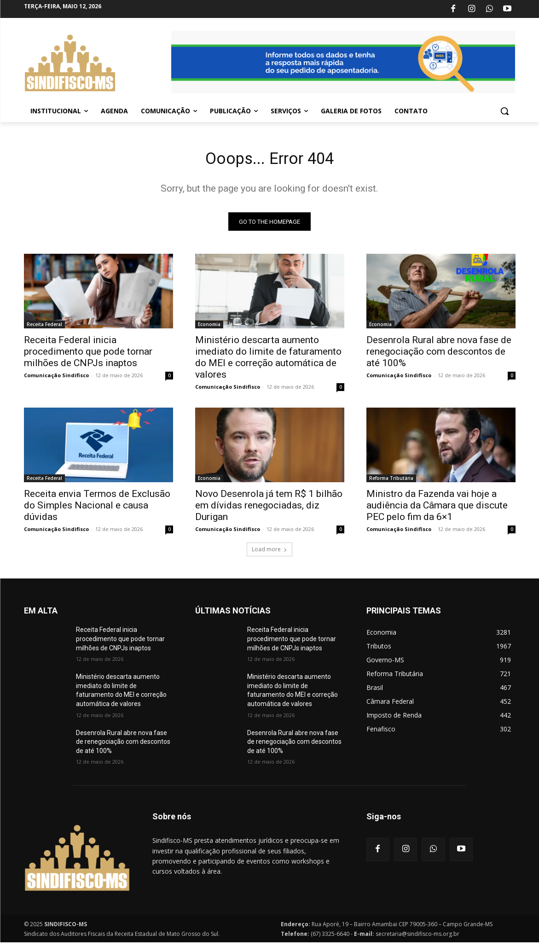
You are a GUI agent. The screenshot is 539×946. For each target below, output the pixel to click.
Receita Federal (44, 328)
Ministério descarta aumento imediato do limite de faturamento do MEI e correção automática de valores (268, 361)
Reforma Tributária (391, 482)
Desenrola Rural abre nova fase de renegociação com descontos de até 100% (438, 355)
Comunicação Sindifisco (56, 378)
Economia (209, 328)
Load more (269, 553)
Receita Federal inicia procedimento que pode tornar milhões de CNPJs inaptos (88, 355)
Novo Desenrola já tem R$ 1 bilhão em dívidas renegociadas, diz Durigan (268, 509)
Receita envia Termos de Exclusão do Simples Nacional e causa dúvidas (97, 509)
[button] (504, 111)
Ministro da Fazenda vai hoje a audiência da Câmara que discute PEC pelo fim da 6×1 (437, 509)
